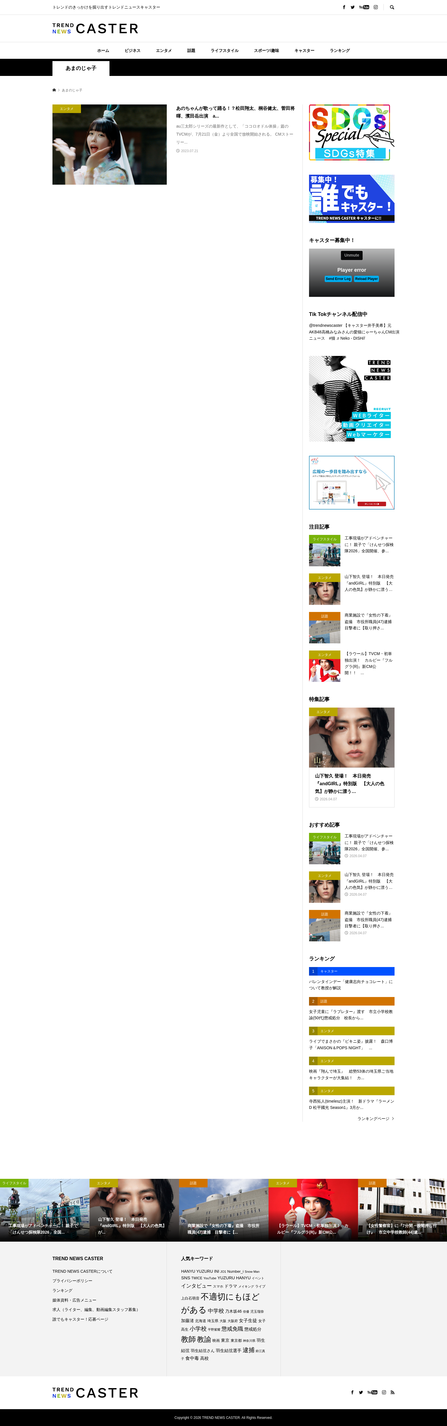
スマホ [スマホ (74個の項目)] (218, 1286)
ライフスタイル (225, 50)
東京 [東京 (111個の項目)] (225, 1340)
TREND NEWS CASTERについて (82, 1271)
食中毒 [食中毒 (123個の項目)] (192, 1358)
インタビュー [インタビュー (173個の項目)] (196, 1286)
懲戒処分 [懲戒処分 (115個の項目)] (252, 1329)
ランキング (340, 50)
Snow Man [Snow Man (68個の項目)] (252, 1271)
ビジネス (133, 50)
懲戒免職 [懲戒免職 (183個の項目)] (232, 1329)
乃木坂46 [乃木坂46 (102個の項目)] (233, 1311)
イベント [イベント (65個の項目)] (258, 1278)
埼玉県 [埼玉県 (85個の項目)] (212, 1321)
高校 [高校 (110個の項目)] (204, 1358)
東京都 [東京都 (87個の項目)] (236, 1340)
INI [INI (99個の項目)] (216, 1271)
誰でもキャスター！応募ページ (80, 1319)
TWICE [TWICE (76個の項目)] (196, 1278)
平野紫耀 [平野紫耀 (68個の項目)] (214, 1329)
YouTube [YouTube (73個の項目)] (210, 1278)
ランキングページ (373, 1118)
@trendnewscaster (325, 325)
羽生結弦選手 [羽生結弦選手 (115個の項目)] (228, 1350)
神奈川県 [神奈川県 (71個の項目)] (249, 1340)
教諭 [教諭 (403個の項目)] (204, 1339)
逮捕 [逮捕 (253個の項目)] (249, 1350)
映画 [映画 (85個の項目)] (216, 1341)
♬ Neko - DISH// (350, 338)
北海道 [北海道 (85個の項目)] (200, 1321)
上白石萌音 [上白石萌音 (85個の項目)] (190, 1298)
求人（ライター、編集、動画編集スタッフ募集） (96, 1309)
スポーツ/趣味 (266, 50)
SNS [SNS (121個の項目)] (185, 1277)
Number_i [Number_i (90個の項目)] (235, 1271)
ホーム (103, 50)
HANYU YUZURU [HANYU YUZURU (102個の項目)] (197, 1271)
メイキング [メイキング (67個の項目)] (246, 1286)
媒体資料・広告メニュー (74, 1300)
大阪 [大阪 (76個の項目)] (223, 1321)
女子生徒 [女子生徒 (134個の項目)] (248, 1320)
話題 (191, 50)
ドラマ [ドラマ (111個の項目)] (230, 1286)
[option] (45, 1210)
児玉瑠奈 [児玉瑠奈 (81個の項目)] (257, 1312)
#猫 (332, 338)
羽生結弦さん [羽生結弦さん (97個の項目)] (203, 1351)
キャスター (304, 50)
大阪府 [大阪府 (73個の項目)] (232, 1321)
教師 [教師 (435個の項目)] (188, 1339)
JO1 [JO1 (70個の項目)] (223, 1271)
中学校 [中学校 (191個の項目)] (216, 1311)
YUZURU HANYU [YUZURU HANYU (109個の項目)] (234, 1278)
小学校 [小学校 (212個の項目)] (198, 1329)
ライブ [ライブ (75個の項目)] (260, 1286)
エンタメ (164, 50)
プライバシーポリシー (72, 1280)
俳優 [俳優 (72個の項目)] (246, 1311)
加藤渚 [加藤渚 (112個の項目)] (187, 1320)
